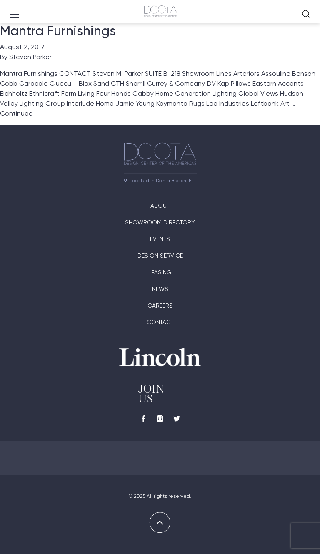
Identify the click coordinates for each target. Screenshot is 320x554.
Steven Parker (30, 57)
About (160, 205)
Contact (160, 322)
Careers (160, 305)
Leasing (160, 272)
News (160, 289)
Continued (16, 113)
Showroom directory (160, 222)
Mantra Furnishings (58, 31)
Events (160, 239)
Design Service (160, 255)
